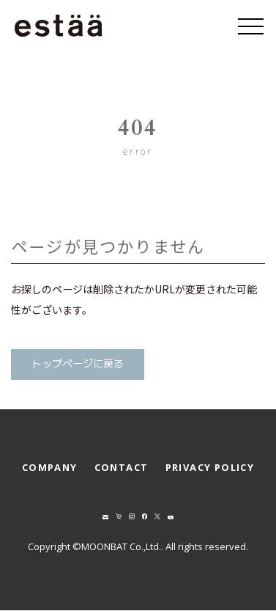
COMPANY (50, 468)
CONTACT (121, 468)
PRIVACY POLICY (210, 468)
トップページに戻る (77, 364)
